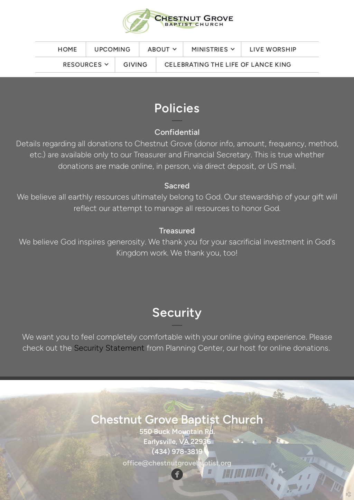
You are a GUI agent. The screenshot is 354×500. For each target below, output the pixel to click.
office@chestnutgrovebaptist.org (177, 463)
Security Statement (109, 348)
